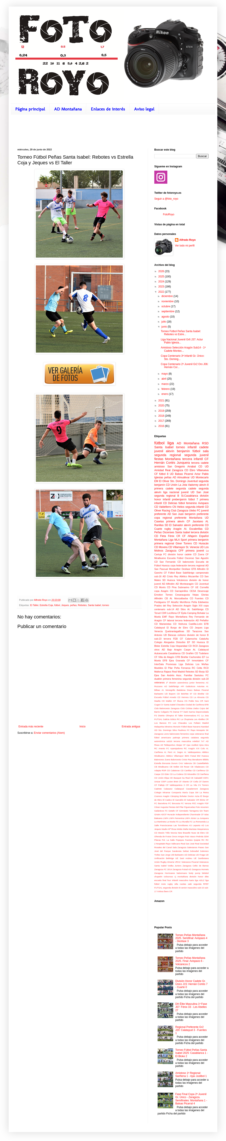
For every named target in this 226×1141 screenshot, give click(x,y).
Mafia (185, 829)
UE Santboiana (201, 858)
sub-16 (157, 576)
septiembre (168, 311)
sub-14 (170, 609)
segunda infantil (194, 506)
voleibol (195, 741)
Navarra (196, 726)
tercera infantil (192, 459)
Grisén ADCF (160, 814)
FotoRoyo (168, 214)
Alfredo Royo (187, 239)
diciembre (167, 296)
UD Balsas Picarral (181, 473)
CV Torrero (203, 785)
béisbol (205, 873)
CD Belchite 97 (184, 694)
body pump (194, 873)
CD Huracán (201, 543)
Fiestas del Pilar (176, 807)
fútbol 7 (193, 499)
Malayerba (159, 726)
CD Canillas (186, 770)
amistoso (159, 466)
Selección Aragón (181, 605)
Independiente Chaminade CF (190, 814)
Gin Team (204, 811)
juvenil (158, 451)
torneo (105, 605)
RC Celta (197, 668)
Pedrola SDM (202, 836)
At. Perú (168, 752)
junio (164, 326)
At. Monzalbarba (179, 598)
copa (157, 517)
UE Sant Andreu (183, 858)
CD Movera (161, 547)
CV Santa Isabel (167, 704)
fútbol (57, 605)
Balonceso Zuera (162, 759)
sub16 (169, 741)
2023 (161, 286)
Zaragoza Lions (161, 734)
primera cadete (163, 488)
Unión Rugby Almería (164, 862)
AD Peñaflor (202, 620)
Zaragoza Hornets (200, 869)
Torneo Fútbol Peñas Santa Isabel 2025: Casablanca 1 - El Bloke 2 (191, 1053)
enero (165, 394)
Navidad (205, 726)
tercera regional (196, 565)
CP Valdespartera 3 (175, 785)
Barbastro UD (161, 694)
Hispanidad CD (184, 646)
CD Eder (165, 774)
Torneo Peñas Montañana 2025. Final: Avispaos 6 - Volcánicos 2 (190, 961)
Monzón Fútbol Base (182, 726)
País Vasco (190, 836)
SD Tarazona (194, 631)
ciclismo (182, 635)
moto (163, 884)
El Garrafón (178, 800)
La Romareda (199, 821)
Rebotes (82, 605)
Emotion (158, 594)
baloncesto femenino (179, 734)
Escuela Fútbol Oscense (180, 558)
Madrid (205, 723)
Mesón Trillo (164, 833)
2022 (161, 291)
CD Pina (172, 587)
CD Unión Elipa (161, 778)
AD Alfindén (168, 583)
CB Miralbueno (161, 767)
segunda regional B (166, 495)
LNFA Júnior (190, 818)
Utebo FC (194, 510)
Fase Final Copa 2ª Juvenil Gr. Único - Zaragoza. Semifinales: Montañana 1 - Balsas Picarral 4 (191, 1099)
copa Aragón (161, 591)
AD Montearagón (185, 583)
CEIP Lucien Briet (169, 781)
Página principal (30, 109)
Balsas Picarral (201, 690)
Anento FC (163, 748)
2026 (161, 271)
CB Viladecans (198, 767)
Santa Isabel (94, 605)
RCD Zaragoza (201, 646)
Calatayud (179, 789)
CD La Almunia (197, 697)
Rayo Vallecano (173, 843)
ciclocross (168, 876)
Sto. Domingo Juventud (184, 481)
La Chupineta (187, 719)
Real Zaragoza (174, 470)
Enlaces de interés (108, 109)
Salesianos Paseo (195, 847)
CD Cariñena (199, 770)
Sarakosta (176, 851)
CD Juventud (202, 583)
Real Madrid (178, 671)
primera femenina (172, 678)
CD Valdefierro (162, 506)
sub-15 (201, 887)
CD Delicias (170, 503)
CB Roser (184, 767)
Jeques (65, 605)
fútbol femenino (187, 503)
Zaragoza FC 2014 (163, 869)
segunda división (191, 678)
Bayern (172, 694)
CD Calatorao (173, 770)
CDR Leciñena (169, 613)
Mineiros (169, 726)
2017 (161, 420)
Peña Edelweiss (200, 602)
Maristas (193, 829)
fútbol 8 (163, 473)
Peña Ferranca (182, 668)
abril (164, 378)
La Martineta (160, 821)
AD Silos (181, 609)
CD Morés (160, 587)
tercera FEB (171, 638)
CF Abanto (184, 781)
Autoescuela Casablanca (167, 653)
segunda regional (167, 455)
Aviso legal (144, 109)
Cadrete (158, 789)
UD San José (200, 492)
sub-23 (157, 638)
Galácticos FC (161, 811)
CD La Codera (176, 774)
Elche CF (204, 800)
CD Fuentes (196, 598)
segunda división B (172, 887)
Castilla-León (195, 624)
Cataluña (204, 638)
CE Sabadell (196, 778)
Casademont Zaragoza (197, 789)
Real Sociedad (202, 843)
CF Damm (204, 781)
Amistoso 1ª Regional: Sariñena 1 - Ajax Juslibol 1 (191, 1074)
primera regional (164, 543)
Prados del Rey (162, 605)
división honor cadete (180, 554)
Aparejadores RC (178, 748)
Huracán (171, 814)
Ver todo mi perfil (184, 245)
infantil (192, 447)
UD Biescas (169, 635)
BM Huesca (203, 756)
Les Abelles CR (201, 719)
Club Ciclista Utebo (189, 708)
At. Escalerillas (193, 528)
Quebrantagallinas (174, 631)
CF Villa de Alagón (164, 657)
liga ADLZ (199, 880)
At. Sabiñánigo (195, 609)
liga (170, 443)
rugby (168, 528)
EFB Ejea (168, 660)
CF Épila (181, 613)
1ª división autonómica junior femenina (185, 682)
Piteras (157, 840)
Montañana (195, 517)
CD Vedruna (180, 624)
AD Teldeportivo (167, 745)
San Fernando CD (170, 561)
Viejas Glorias (200, 594)
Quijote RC (199, 840)
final (207, 734)
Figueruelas (189, 807)
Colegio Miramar (162, 792)
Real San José (187, 843)
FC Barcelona (160, 803)
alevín (170, 451)
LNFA (165, 818)
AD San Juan (175, 514)
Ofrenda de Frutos (162, 836)
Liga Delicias (186, 664)
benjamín (183, 451)
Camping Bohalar (196, 613)
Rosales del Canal (163, 847)
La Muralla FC (185, 821)
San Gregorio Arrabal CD (184, 466)
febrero (165, 389)
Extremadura (190, 715)
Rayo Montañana (178, 616)
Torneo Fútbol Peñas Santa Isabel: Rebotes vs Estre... (181, 333)
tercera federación (184, 620)
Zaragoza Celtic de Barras (196, 865)
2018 (161, 415)
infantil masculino (180, 880)
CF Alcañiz (173, 602)
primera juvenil (195, 550)
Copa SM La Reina (199, 792)
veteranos (159, 682)
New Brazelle (184, 833)
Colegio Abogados (164, 642)
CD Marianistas (162, 624)
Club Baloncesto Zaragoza (166, 708)
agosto (165, 316)
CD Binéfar (198, 694)
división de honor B (198, 635)
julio (164, 321)
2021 (161, 400)
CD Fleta (160, 536)
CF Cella (194, 781)
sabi (190, 884)
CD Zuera (198, 554)
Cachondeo (195, 657)
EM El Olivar (161, 481)
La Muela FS (173, 821)
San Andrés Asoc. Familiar (177, 675)
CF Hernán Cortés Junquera (181, 461)
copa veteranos (197, 734)
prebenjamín (179, 499)
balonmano (182, 873)
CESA (192, 591)
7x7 (202, 741)
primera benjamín (198, 539)
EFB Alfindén (198, 569)
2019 (161, 410)
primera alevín (175, 521)
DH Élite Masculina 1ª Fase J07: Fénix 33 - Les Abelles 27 (191, 1007)
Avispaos (203, 503)
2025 (161, 276)
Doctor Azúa (193, 796)
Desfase (186, 569)
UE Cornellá (202, 587)
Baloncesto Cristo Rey (181, 759)
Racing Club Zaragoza (175, 510)
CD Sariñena (203, 774)
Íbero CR (168, 891)
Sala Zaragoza (179, 847)
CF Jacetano (195, 521)
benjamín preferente (197, 514)
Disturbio (181, 642)
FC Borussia (174, 803)
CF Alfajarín (189, 536)
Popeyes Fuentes (184, 840)
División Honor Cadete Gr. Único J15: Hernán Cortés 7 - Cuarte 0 (191, 984)
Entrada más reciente (30, 726)
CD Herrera (182, 697)
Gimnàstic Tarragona (189, 811)
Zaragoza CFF (174, 550)
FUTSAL (158, 719)
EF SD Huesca (196, 642)
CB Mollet (174, 767)
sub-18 (205, 678)
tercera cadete (200, 462)
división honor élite (199, 876)
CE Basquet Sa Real (180, 778)
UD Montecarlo (200, 477)
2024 (161, 281)
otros (157, 649)
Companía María (179, 792)
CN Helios (178, 506)
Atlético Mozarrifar (189, 576)
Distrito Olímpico (166, 715)
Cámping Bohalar (178, 796)
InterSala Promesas (165, 664)
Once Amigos (178, 836)
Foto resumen (202, 807)
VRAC (178, 862)
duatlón (158, 678)
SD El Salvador (174, 525)
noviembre (167, 301)
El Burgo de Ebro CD (180, 627)
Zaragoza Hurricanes (164, 873)
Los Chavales (180, 723)
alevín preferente (194, 525)
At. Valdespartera (192, 752)
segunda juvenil (196, 455)
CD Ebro (189, 470)
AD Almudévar (181, 477)
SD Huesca (168, 580)
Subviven (204, 851)
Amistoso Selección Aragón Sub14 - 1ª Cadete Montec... (183, 349)
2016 (161, 426)
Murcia (174, 833)
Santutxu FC (201, 675)
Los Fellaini (194, 723)
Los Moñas (202, 664)
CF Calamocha (188, 638)
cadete (204, 447)
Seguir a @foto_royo (166, 198)
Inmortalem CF (200, 660)
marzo (165, 383)
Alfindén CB (161, 598)
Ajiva (201, 745)
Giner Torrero (184, 543)
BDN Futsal (190, 756)
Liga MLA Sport (177, 539)
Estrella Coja (46, 605)
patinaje (176, 737)
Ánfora (160, 891)
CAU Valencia (185, 763)
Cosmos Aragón (162, 796)
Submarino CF (186, 587)
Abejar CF (181, 745)
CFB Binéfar (181, 657)
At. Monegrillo (168, 690)
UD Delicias (189, 855)
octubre (166, 306)
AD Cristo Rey (170, 576)
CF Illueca (178, 701)
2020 (161, 405)
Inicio (83, 726)
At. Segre (178, 752)
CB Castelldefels (201, 763)
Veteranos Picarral (190, 862)
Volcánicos (182, 580)
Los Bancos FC (162, 723)
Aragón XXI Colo (196, 748)
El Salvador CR (191, 800)
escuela (157, 880)
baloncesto (188, 561)
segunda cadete (186, 488)
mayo (165, 373)
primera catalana (190, 737)
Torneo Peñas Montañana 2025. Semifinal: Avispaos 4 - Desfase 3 (191, 938)
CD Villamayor (176, 547)
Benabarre (197, 759)
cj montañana (181, 876)
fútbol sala (201, 451)
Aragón (177, 528)
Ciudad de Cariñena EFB (197, 704)
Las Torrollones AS (182, 825)
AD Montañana (68, 109)
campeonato (202, 572)
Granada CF (183, 660)
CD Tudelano (202, 653)
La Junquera (203, 818)
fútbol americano (162, 737)
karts (191, 880)
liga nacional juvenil (175, 492)
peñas (73, 605)
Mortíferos (185, 602)
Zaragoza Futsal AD (182, 869)
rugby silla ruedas (177, 884)
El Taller (34, 605)
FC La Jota (203, 715)
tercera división (200, 532)
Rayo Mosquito (198, 730)
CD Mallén (167, 701)
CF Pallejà (159, 785)
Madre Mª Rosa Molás (172, 829)
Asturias (200, 686)
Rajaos (167, 671)
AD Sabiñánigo (171, 686)
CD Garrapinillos (179, 591)
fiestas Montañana (167, 459)
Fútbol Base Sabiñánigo (181, 572)
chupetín (158, 876)
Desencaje (203, 591)
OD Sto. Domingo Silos (165, 730)
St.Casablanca (189, 495)
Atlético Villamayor (175, 756)
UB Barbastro (177, 855)
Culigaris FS (166, 712)
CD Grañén (187, 653)
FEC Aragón (198, 803)
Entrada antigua (131, 726)
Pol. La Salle (168, 840)
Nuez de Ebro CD (200, 833)
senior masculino (189, 887)
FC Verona (186, 803)
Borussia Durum (170, 763)
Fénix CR (174, 536)
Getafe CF (173, 811)
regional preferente (174, 517)
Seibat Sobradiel (191, 851)
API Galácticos (188, 686)
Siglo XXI (197, 605)
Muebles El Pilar (163, 668)
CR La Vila (191, 785)
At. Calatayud (201, 649)
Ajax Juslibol (192, 745)
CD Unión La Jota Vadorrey (182, 484)
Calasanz (168, 789)
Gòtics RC (175, 719)
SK (207, 730)
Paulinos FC (183, 730)
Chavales (180, 704)
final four (167, 880)
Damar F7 (178, 712)
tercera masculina (182, 741)
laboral (170, 620)
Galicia (166, 719)
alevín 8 (204, 484)
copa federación (178, 565)
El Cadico (167, 800)
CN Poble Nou (191, 701)
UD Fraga (200, 855)
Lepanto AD (198, 825)
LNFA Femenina (176, 818)
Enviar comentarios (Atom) (49, 732)
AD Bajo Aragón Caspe (176, 649)
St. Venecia (192, 547)
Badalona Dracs (184, 690)
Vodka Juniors (174, 865)
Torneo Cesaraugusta (177, 594)
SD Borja (200, 671)
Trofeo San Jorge (162, 855)
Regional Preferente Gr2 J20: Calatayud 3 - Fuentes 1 (191, 1030)
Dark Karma (189, 712)
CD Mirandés (190, 774)
